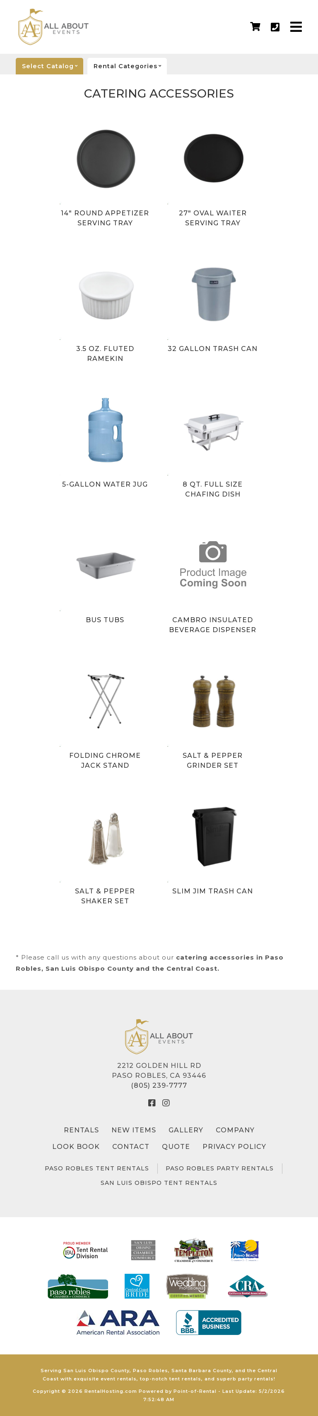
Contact (130, 1147)
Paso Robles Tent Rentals (97, 1168)
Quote (176, 1147)
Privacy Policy (234, 1147)
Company (235, 1130)
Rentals (81, 1130)
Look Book (76, 1147)
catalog (52, 66)
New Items (133, 1130)
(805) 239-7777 (159, 1085)
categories (130, 66)
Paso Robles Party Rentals (220, 1168)
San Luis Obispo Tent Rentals (159, 1183)
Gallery (186, 1130)
